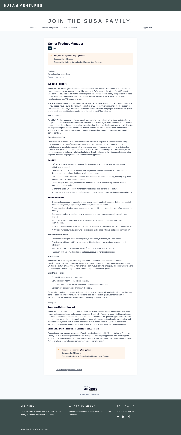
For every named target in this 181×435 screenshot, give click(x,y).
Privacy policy (84, 394)
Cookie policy (95, 394)
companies (50, 28)
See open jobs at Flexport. (63, 59)
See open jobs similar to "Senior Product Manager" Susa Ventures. (78, 62)
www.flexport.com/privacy (74, 341)
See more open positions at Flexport (69, 370)
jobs (33, 28)
